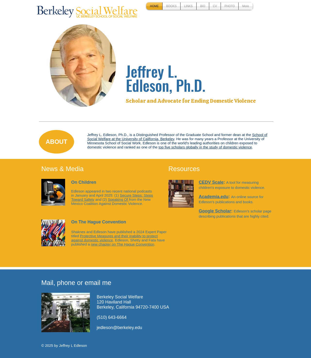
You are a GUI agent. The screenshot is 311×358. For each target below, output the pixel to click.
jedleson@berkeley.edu (119, 327)
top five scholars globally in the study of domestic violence (205, 147)
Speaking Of (118, 199)
